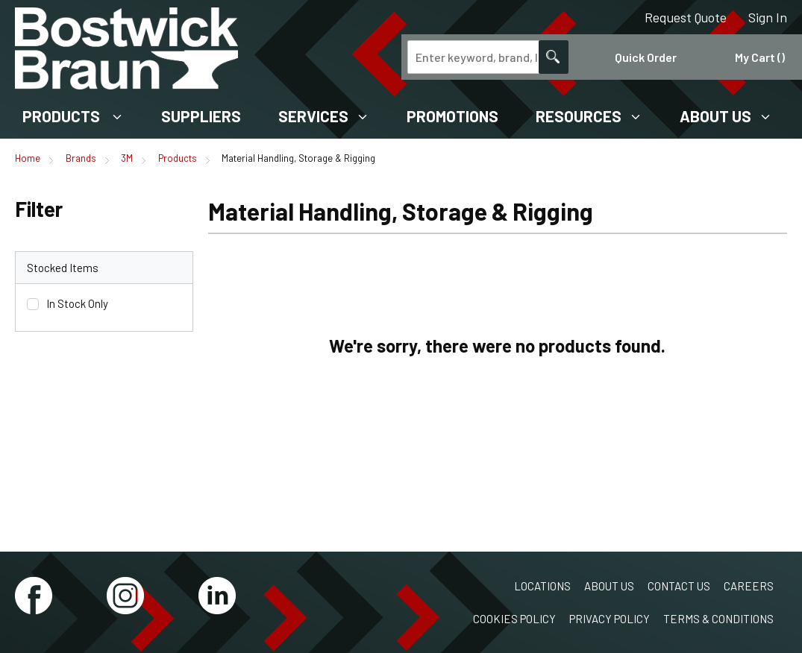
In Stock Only (77, 303)
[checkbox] (33, 304)
